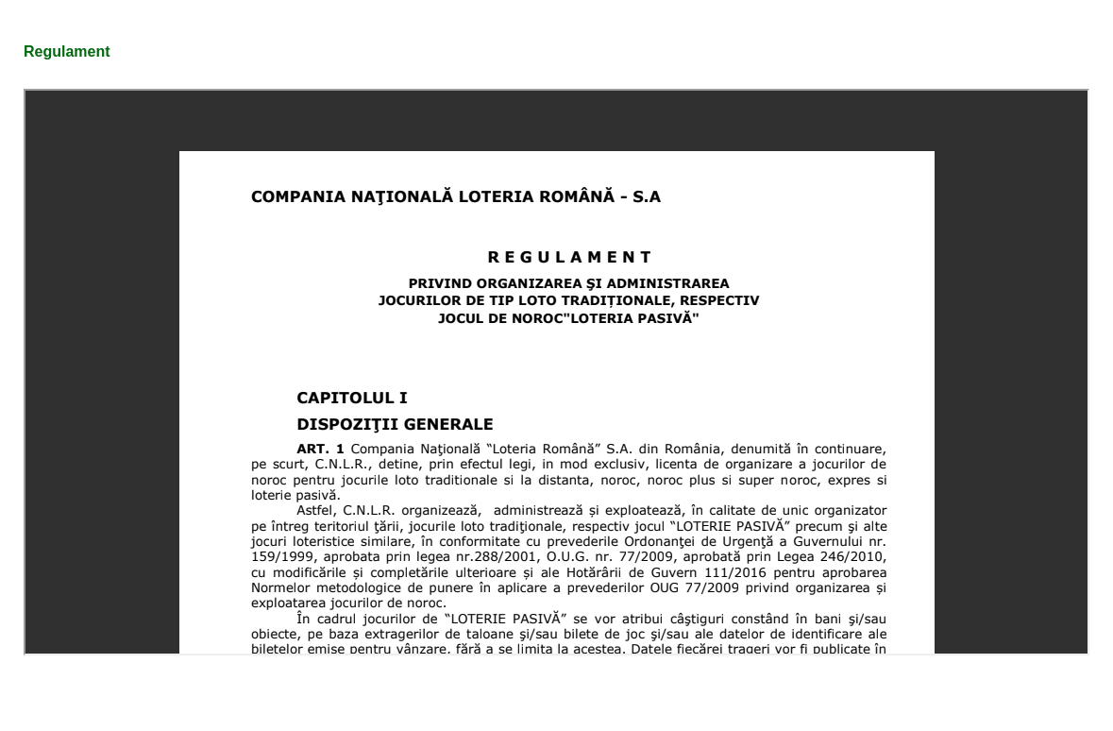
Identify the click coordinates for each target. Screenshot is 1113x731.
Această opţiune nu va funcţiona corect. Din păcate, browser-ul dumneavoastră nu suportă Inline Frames (556, 372)
